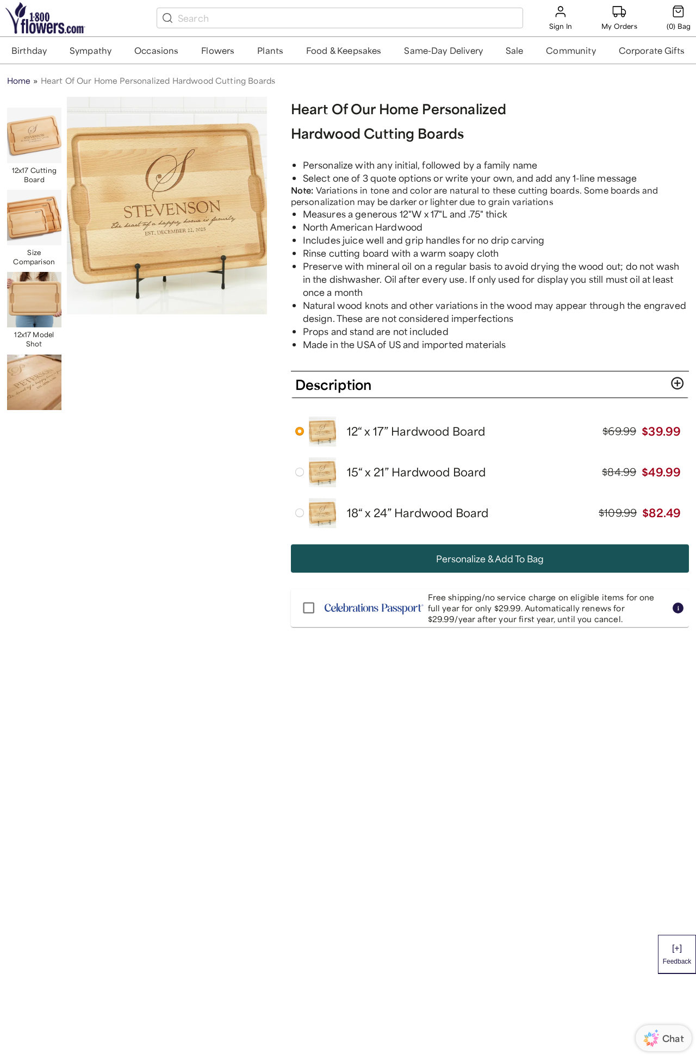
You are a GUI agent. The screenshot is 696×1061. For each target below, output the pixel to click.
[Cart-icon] (679, 17)
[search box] (348, 18)
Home (19, 80)
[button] (29, 50)
